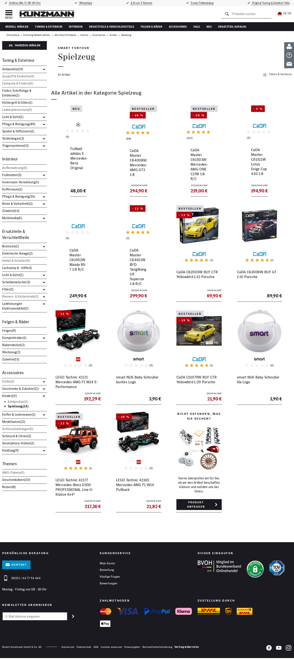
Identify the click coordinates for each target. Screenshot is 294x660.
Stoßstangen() (13, 138)
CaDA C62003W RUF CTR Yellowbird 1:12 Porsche (197, 278)
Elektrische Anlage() (17, 253)
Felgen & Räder (151, 27)
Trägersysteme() (15, 145)
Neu (209, 27)
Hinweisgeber (132, 649)
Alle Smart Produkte (65, 35)
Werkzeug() (11, 352)
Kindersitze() (18, 402)
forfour (84, 35)
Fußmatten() (12, 175)
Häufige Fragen (110, 578)
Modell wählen (16, 27)
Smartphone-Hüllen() (18, 443)
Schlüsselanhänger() (17, 429)
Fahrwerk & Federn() (17, 83)
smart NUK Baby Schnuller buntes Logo (137, 381)
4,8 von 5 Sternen (141, 3)
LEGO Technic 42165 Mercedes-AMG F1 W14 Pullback (135, 486)
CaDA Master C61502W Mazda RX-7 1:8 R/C (75, 278)
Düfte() (8, 381)
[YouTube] (278, 650)
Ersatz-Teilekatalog (202, 3)
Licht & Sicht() (12, 117)
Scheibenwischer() (16, 282)
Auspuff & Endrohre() (18, 76)
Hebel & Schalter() (16, 260)
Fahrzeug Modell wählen (36, 35)
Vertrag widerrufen (186, 649)
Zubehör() (10, 210)
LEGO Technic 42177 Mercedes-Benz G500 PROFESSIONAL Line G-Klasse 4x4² (74, 488)
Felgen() (9, 330)
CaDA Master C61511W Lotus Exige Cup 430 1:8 (256, 175)
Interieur (76, 27)
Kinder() (9, 395)
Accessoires (178, 27)
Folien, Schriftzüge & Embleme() (16, 93)
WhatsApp (85, 3)
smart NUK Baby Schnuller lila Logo (258, 381)
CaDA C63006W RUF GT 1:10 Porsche (257, 278)
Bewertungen (108, 585)
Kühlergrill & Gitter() (17, 102)
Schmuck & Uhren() (16, 436)
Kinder (113, 35)
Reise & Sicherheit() (17, 203)
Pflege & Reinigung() (18, 124)
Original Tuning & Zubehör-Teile (271, 3)
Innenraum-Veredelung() (20, 182)
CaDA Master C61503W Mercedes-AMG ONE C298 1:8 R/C (197, 177)
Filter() (8, 289)
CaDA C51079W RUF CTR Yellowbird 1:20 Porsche (196, 381)
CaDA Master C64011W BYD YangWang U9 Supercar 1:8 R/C (138, 280)
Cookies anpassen (111, 649)
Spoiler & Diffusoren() (18, 131)
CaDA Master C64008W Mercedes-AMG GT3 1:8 (135, 175)
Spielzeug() (18, 406)
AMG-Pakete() (13, 472)
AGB (95, 649)
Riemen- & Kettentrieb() (20, 296)
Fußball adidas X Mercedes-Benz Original (78, 175)
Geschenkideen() (16, 479)
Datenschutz (84, 649)
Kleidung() (10, 450)
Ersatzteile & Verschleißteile (111, 27)
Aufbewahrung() (14, 167)
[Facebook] (269, 650)
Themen (9, 464)
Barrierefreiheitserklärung (157, 649)
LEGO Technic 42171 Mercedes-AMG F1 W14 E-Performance (77, 383)
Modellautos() (13, 421)
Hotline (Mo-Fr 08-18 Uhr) (24, 3)
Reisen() (9, 487)
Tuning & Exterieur (48, 27)
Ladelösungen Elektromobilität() (15, 306)
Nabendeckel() (13, 345)
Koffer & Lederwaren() (18, 414)
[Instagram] (288, 650)
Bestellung (107, 571)
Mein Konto (107, 565)
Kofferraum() (12, 189)
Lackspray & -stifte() (17, 267)
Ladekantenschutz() (17, 109)
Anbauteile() (12, 69)
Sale (196, 27)
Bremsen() (10, 246)
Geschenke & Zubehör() (20, 388)
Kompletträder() (14, 337)
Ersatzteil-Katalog (232, 27)
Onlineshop (13, 35)
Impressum (68, 649)
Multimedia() (12, 218)
